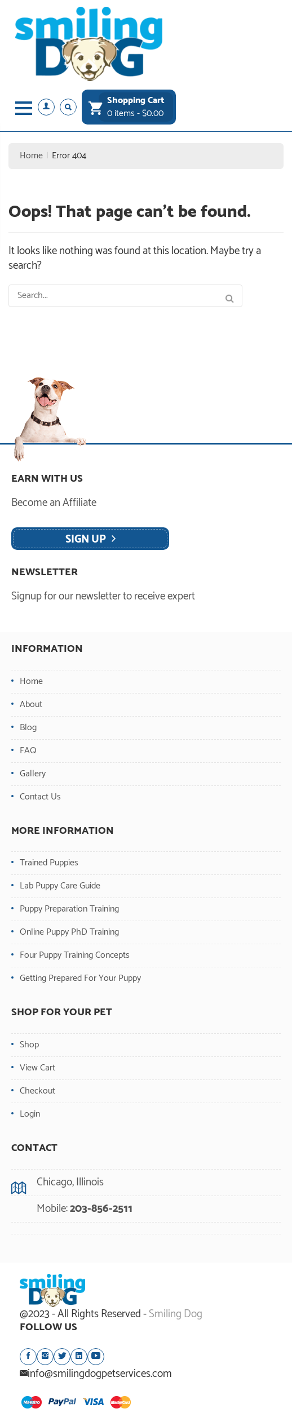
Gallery (33, 773)
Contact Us (40, 797)
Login (30, 1114)
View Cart (37, 1068)
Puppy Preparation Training (69, 909)
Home (31, 156)
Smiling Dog (175, 1314)
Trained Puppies (49, 862)
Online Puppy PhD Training (69, 932)
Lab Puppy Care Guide (60, 886)
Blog (28, 727)
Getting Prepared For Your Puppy (80, 978)
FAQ (28, 750)
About (31, 704)
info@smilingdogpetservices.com (100, 1374)
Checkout (37, 1091)
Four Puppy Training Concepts (75, 955)
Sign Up (85, 539)
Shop (29, 1044)
